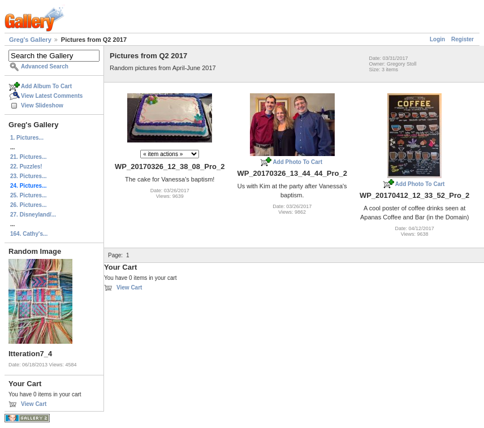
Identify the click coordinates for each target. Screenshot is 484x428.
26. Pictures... (28, 205)
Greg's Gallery (30, 39)
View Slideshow (42, 105)
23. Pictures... (28, 176)
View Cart (33, 404)
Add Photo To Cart (297, 162)
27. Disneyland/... (33, 214)
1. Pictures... (27, 138)
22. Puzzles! (26, 166)
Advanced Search (44, 66)
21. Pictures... (28, 157)
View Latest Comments (52, 96)
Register (462, 39)
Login (437, 39)
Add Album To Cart (46, 86)
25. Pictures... (28, 195)
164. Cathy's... (28, 234)
